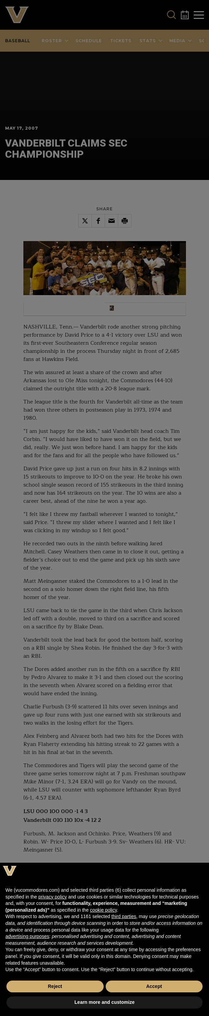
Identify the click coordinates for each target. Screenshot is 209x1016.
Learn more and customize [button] (104, 1002)
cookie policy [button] (103, 910)
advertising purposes (27, 936)
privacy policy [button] (52, 897)
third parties (123, 916)
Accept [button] (154, 986)
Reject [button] (55, 986)
